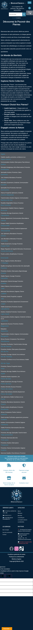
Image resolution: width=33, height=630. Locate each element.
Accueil (14, 18)
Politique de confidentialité (16, 556)
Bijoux (19, 511)
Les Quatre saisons (22, 519)
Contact (4, 534)
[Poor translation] (8, 576)
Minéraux (20, 513)
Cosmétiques (21, 517)
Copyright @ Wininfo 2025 (16, 561)
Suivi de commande (7, 532)
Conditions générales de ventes (16, 554)
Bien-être (20, 515)
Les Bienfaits (21, 522)
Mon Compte (6, 529)
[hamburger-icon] (29, 2)
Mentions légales (16, 559)
